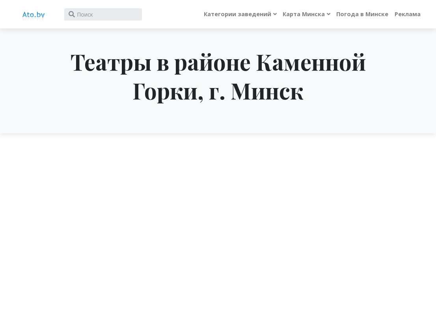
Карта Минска (304, 14)
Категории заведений (237, 14)
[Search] (103, 14)
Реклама (408, 14)
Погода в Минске (362, 14)
